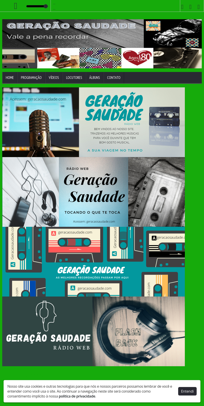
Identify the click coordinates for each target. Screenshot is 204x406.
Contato (113, 77)
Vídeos (54, 77)
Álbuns (94, 77)
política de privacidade (77, 396)
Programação (31, 77)
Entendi (187, 391)
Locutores (74, 77)
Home (10, 77)
